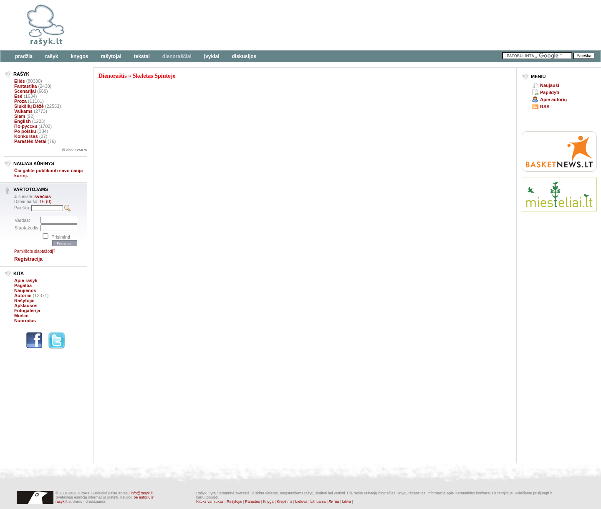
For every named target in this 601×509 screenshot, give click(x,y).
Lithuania (318, 501)
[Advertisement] (256, 25)
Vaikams (23, 111)
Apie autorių (553, 99)
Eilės (19, 81)
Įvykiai (212, 56)
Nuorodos (25, 320)
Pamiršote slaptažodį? (34, 251)
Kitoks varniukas (210, 501)
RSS (545, 106)
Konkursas (26, 136)
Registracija (28, 259)
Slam (19, 116)
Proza (20, 101)
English (22, 121)
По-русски (25, 126)
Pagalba (23, 285)
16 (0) (46, 201)
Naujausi (549, 85)
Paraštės (252, 501)
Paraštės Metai (30, 141)
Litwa (346, 501)
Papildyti (549, 92)
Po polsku (25, 131)
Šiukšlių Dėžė (29, 106)
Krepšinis (284, 501)
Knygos (79, 56)
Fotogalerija (27, 310)
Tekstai (142, 56)
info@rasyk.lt (141, 493)
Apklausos (26, 305)
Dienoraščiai (177, 56)
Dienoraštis (112, 76)
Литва (334, 501)
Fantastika (25, 86)
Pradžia (24, 56)
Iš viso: (74, 150)
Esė (18, 96)
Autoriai (23, 295)
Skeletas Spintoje (154, 76)
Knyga (268, 501)
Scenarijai (25, 91)
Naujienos (25, 290)
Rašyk (51, 56)
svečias (42, 196)
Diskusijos (244, 56)
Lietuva (301, 501)
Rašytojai (111, 56)
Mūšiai (21, 315)
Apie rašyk (26, 280)
